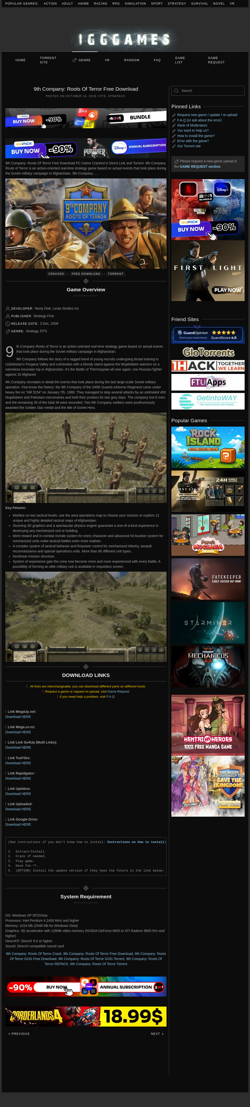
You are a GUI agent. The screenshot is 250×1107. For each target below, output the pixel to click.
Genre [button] (85, 60)
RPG (116, 3)
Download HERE (18, 717)
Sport (157, 3)
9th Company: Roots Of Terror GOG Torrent (91, 959)
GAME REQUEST (216, 60)
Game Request (118, 691)
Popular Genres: (22, 3)
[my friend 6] (208, 382)
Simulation (135, 3)
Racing (101, 3)
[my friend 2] (208, 351)
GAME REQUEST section (200, 166)
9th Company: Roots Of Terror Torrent (98, 964)
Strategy (177, 3)
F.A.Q (110, 696)
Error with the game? (193, 141)
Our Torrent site (189, 146)
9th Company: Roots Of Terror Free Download (98, 954)
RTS (103, 96)
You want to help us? (193, 130)
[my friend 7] (208, 401)
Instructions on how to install (135, 842)
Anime (83, 3)
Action (50, 3)
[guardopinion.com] (208, 334)
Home (21, 60)
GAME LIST (180, 60)
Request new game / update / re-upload (207, 115)
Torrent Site (48, 60)
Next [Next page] (157, 1034)
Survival (199, 3)
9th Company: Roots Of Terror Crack (33, 954)
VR (232, 3)
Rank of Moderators (192, 125)
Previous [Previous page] (19, 1034)
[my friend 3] (208, 365)
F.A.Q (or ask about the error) (199, 120)
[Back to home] (125, 29)
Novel (219, 3)
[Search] (208, 91)
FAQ (157, 60)
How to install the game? (196, 136)
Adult (67, 3)
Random (131, 60)
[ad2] (204, 725)
